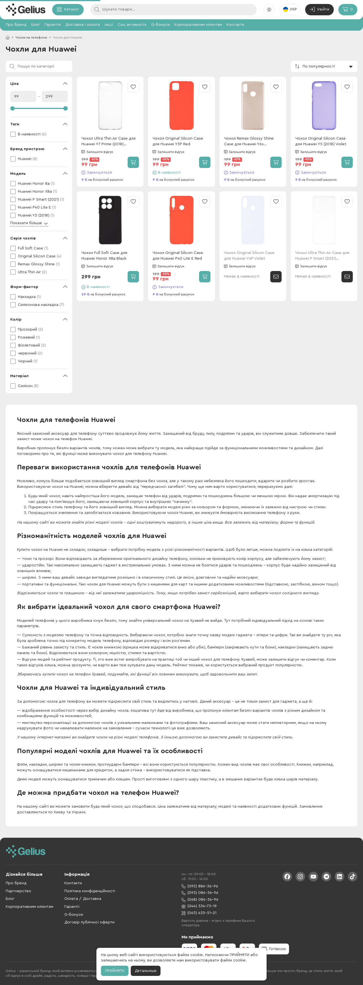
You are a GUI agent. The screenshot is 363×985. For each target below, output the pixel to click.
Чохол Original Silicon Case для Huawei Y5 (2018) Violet (320, 141)
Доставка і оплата (82, 25)
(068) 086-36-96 (200, 900)
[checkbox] (39, 134)
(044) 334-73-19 (199, 906)
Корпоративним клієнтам (198, 25)
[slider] (39, 108)
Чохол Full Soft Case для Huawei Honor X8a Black (104, 256)
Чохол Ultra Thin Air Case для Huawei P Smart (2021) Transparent (322, 256)
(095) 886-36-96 (200, 886)
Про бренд (16, 25)
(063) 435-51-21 (199, 913)
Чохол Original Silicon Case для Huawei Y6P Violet (249, 256)
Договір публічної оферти (89, 922)
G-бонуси (160, 25)
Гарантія (53, 25)
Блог (35, 25)
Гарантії (71, 907)
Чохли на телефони (31, 37)
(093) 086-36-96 (200, 893)
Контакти (235, 25)
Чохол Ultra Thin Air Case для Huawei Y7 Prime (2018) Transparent (108, 141)
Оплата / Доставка (82, 899)
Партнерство (18, 891)
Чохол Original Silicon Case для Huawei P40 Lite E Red (178, 256)
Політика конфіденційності (89, 891)
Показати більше (29, 223)
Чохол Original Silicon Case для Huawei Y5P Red (178, 141)
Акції (108, 25)
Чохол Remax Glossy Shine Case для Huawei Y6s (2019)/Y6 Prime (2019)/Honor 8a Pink (252, 141)
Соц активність (132, 25)
